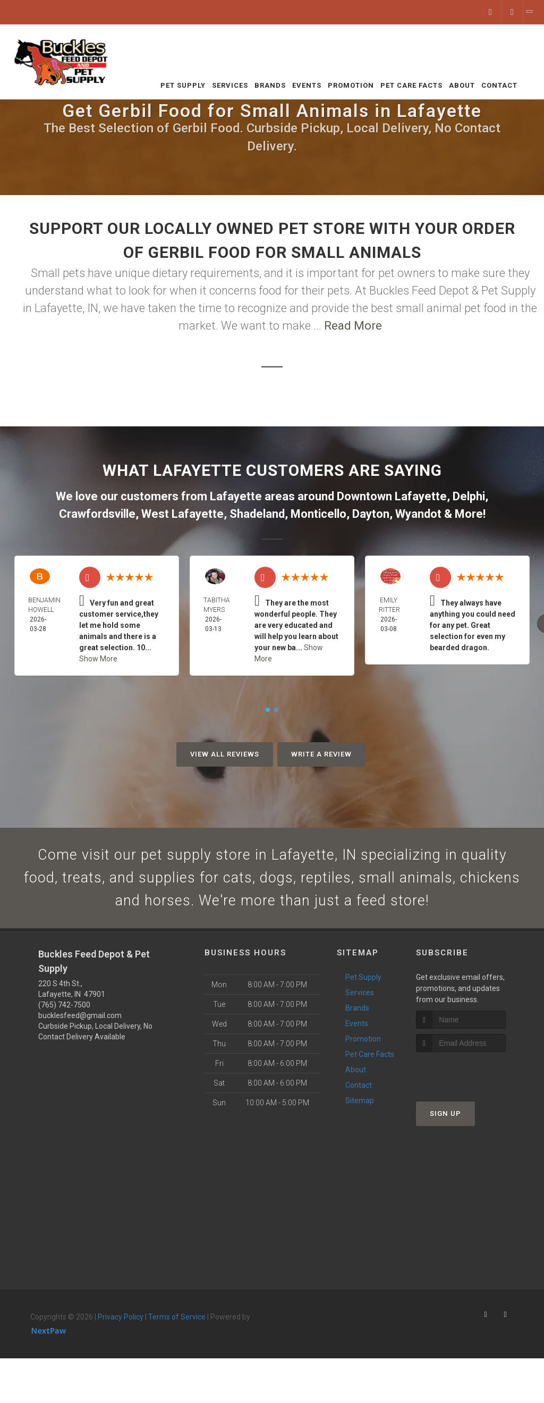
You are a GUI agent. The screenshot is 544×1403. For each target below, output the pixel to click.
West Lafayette (182, 513)
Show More (98, 658)
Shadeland (257, 513)
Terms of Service (177, 1325)
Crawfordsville (97, 513)
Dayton (370, 513)
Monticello (318, 513)
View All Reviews (224, 754)
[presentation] (472, 1080)
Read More (353, 325)
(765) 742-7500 (64, 1013)
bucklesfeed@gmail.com (80, 1023)
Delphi (469, 496)
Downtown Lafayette (392, 496)
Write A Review (321, 754)
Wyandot (418, 513)
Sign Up (445, 1122)
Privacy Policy (120, 1325)
